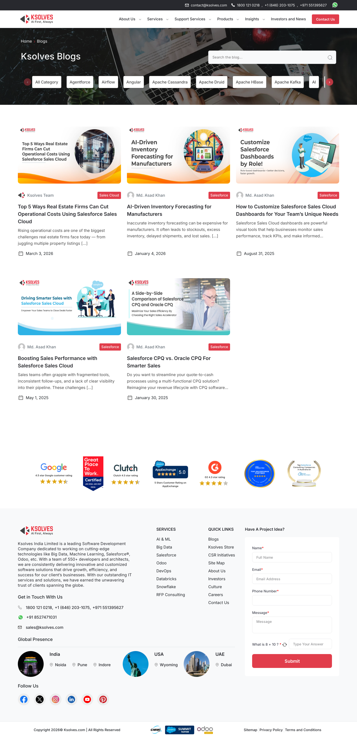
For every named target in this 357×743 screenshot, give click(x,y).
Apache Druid (211, 82)
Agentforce (80, 82)
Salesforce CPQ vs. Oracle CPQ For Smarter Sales (169, 362)
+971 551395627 (313, 5)
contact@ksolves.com (209, 5)
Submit (292, 661)
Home (26, 41)
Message (260, 613)
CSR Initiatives (221, 554)
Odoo (161, 562)
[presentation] (27, 82)
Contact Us (325, 19)
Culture (215, 586)
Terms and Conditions (303, 730)
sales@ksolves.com (44, 627)
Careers (215, 594)
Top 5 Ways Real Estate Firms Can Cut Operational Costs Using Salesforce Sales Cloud (67, 214)
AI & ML (163, 539)
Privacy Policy (271, 730)
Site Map (216, 562)
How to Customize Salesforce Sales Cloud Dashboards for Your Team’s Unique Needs (287, 210)
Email (257, 570)
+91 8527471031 (36, 617)
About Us (217, 570)
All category (46, 82)
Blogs (213, 539)
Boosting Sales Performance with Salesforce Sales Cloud (57, 362)
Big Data (164, 547)
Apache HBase (249, 82)
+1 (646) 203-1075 (280, 5)
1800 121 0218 (248, 5)
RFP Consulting (170, 594)
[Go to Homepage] (36, 19)
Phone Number (265, 591)
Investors (216, 578)
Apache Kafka (288, 82)
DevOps (163, 570)
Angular (133, 82)
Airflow (108, 82)
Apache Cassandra (169, 82)
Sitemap (250, 730)
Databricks (166, 578)
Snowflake (166, 586)
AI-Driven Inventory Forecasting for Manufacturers (169, 210)
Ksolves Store (221, 547)
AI (314, 82)
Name (258, 548)
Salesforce (166, 554)
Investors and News (288, 19)
